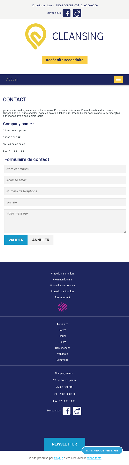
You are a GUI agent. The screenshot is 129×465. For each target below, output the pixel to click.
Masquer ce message (102, 450)
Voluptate (62, 353)
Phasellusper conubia (62, 285)
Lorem (62, 330)
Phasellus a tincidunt (63, 273)
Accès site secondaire (64, 60)
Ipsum (62, 336)
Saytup (58, 458)
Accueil (12, 79)
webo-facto (94, 458)
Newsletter (64, 444)
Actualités (62, 324)
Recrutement (62, 297)
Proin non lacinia (62, 279)
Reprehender (62, 348)
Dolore (62, 342)
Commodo (62, 359)
